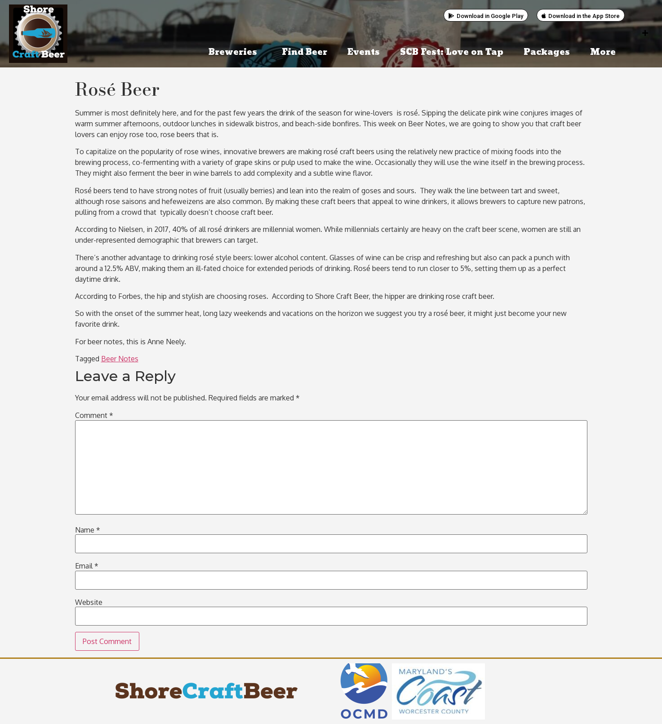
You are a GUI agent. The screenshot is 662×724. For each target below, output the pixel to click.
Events (363, 52)
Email (86, 565)
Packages (547, 52)
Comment (94, 415)
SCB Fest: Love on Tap (451, 52)
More (605, 52)
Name (87, 529)
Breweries (235, 52)
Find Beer (304, 52)
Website (88, 602)
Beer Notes (119, 358)
